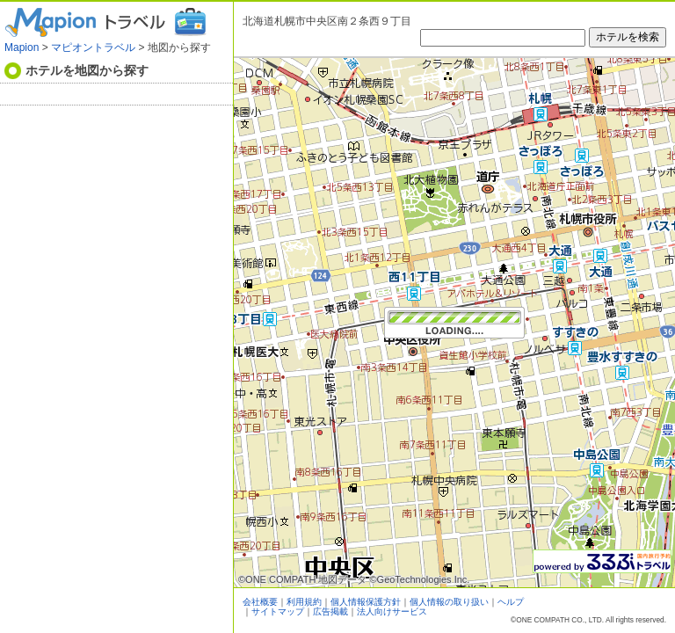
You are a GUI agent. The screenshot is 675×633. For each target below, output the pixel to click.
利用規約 (304, 602)
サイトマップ (277, 611)
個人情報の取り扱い (449, 602)
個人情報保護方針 (365, 602)
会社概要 (260, 602)
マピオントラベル (93, 47)
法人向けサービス (392, 611)
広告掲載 (330, 611)
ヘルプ (510, 602)
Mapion (21, 47)
